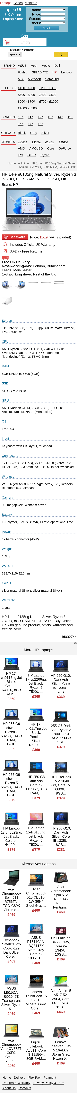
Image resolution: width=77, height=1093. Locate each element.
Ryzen (44, 155)
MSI (21, 79)
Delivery (19, 1077)
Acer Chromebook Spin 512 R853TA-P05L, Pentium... (61, 897)
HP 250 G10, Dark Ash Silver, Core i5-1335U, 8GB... (61, 836)
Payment (50, 1077)
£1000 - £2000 (28, 108)
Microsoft (34, 79)
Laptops (5, 3)
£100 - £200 (26, 88)
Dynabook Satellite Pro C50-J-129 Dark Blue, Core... (11, 948)
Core (50, 148)
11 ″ (30, 117)
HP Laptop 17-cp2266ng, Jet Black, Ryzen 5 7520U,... (36, 683)
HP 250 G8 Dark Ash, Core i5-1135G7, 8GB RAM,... (36, 785)
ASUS (22, 65)
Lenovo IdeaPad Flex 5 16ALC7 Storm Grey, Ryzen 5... (61, 1050)
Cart (24, 36)
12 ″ (40, 117)
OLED (31, 155)
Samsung (52, 79)
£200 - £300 (47, 88)
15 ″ (70, 117)
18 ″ (40, 124)
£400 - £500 (47, 95)
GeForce (64, 148)
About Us (9, 1088)
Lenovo (66, 72)
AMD (21, 148)
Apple (46, 65)
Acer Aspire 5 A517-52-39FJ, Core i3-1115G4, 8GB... (60, 999)
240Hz (49, 142)
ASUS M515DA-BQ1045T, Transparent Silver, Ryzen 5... (11, 998)
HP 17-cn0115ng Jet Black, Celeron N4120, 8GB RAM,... (11, 684)
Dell (57, 65)
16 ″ (20, 124)
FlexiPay (34, 1077)
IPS (20, 155)
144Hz (36, 142)
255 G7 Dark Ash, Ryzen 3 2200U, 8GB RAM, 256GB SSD (60, 734)
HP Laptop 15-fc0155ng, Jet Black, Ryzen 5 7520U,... (36, 836)
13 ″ (50, 117)
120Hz (22, 142)
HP (54, 72)
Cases (18, 3)
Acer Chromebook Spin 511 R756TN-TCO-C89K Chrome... (11, 899)
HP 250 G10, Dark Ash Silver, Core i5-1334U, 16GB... (61, 684)
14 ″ (60, 117)
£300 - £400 (26, 95)
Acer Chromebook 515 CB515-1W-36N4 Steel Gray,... (36, 897)
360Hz (63, 142)
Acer (34, 65)
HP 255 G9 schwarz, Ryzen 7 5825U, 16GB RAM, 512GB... (11, 734)
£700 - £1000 (48, 101)
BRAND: (10, 65)
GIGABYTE (40, 72)
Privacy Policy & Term (48, 1083)
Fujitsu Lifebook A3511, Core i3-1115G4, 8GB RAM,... (36, 1050)
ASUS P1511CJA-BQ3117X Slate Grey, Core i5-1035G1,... (36, 948)
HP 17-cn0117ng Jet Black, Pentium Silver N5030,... (36, 734)
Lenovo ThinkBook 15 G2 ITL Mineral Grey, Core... (36, 1000)
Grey (33, 133)
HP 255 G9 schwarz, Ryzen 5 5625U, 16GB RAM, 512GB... (11, 785)
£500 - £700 (26, 101)
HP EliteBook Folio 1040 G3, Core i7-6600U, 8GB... (61, 785)
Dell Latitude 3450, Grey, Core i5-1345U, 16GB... (60, 946)
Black (22, 133)
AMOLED (36, 148)
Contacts (25, 1088)
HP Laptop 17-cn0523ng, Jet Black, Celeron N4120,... (11, 836)
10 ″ (20, 117)
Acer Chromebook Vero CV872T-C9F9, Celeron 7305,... (11, 1050)
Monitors (31, 3)
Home (6, 1077)
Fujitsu (22, 72)
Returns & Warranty (16, 1083)
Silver (45, 133)
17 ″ (30, 124)
